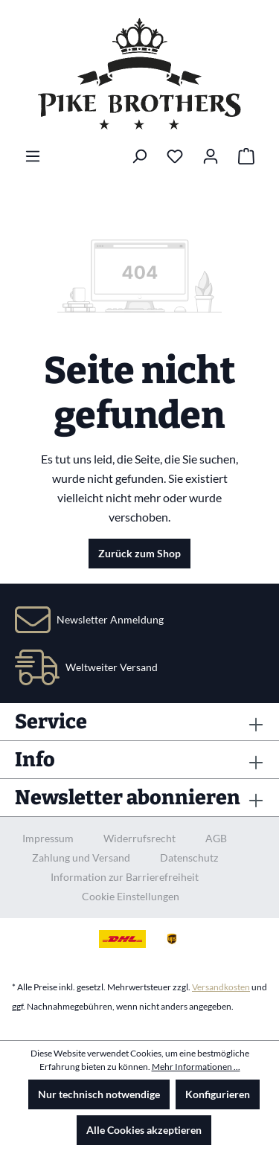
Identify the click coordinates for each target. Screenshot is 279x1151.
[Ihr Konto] (210, 156)
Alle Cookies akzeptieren (144, 1129)
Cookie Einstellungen (130, 896)
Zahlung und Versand (81, 857)
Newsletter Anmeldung (110, 619)
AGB (216, 838)
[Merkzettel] (175, 156)
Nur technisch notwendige (99, 1094)
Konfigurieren (217, 1094)
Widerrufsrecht (139, 838)
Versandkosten (221, 987)
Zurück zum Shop (139, 553)
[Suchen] (139, 156)
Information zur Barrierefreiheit (125, 877)
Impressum (48, 838)
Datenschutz (189, 857)
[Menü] (33, 156)
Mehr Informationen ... (196, 1066)
